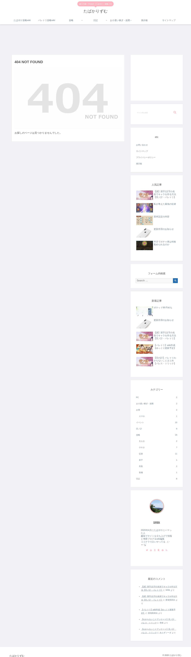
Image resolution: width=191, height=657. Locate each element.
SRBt (156, 522)
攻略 (156, 435)
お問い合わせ (142, 145)
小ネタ (158, 447)
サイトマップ (142, 151)
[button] (174, 112)
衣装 (158, 466)
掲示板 (139, 164)
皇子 (158, 460)
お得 (156, 410)
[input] (157, 112)
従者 (158, 454)
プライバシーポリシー (146, 157)
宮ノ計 (156, 428)
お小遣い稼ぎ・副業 (156, 403)
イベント (156, 422)
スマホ (158, 416)
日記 (156, 478)
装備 (158, 472)
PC (156, 397)
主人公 (158, 441)
